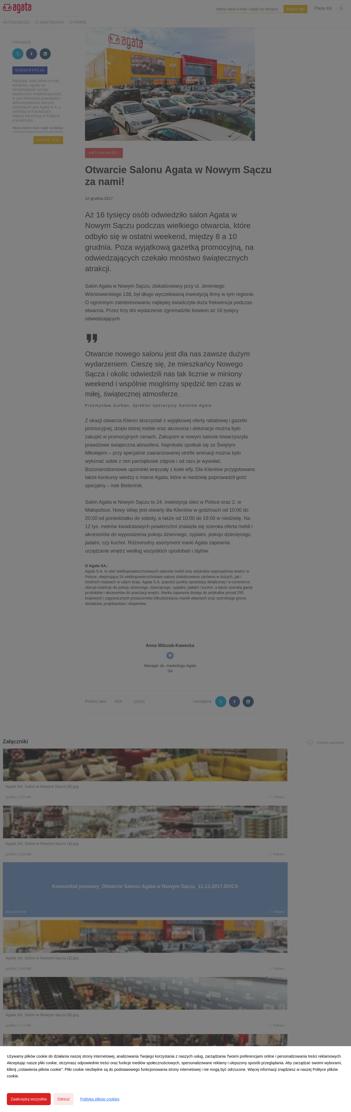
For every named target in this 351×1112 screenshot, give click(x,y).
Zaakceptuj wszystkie (29, 1099)
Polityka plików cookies (99, 1099)
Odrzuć (63, 1099)
